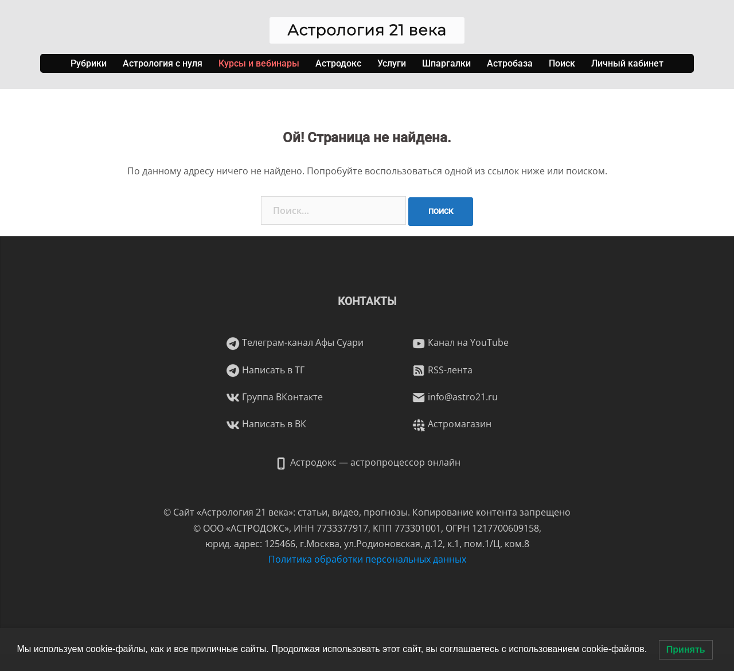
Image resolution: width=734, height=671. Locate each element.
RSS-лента (442, 370)
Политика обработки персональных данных (367, 559)
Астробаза (510, 63)
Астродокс (338, 63)
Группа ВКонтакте (274, 397)
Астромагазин (451, 424)
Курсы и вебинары (258, 63)
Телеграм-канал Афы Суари (295, 342)
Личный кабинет (627, 63)
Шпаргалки (446, 63)
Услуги (391, 63)
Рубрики (89, 63)
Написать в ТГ (265, 370)
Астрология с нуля (162, 63)
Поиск (562, 63)
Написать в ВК (266, 424)
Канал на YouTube (460, 342)
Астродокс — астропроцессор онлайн (367, 462)
